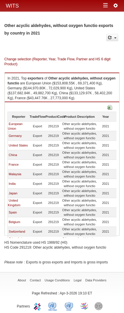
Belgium (14, 222)
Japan (13, 193)
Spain (13, 212)
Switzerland (17, 231)
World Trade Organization (84, 306)
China (13, 155)
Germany (15, 135)
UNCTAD (53, 306)
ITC (38, 306)
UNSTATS (69, 306)
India (12, 183)
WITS (12, 6)
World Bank (100, 306)
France (14, 164)
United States (18, 145)
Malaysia (15, 174)
